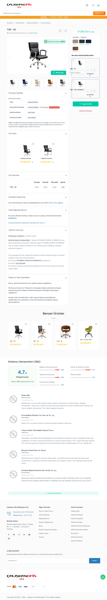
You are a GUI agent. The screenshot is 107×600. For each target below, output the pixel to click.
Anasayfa (10, 23)
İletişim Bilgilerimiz (46, 522)
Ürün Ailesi (37, 133)
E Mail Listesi (43, 533)
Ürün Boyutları (37, 175)
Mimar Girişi (53, 203)
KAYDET (94, 560)
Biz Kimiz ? (75, 533)
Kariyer (41, 537)
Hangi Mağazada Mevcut (37, 210)
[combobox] (77, 72)
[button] (87, 5)
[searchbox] (78, 72)
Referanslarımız (77, 537)
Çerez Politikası (76, 541)
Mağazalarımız (44, 519)
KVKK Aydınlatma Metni (79, 530)
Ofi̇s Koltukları (20, 23)
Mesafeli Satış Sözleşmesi (80, 526)
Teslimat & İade (76, 522)
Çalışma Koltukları (32, 23)
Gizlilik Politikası (77, 515)
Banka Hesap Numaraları (48, 530)
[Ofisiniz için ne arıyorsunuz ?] (47, 13)
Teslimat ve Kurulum (37, 230)
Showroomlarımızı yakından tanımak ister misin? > (26, 223)
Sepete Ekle (85, 103)
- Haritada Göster (32, 33)
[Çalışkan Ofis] (21, 577)
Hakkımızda (75, 511)
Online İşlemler (44, 515)
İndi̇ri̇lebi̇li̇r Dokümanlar (37, 197)
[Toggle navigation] (98, 5)
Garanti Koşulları (77, 519)
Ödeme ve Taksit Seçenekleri (37, 277)
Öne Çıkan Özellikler (37, 93)
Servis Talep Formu (46, 511)
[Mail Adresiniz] (47, 560)
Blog (40, 526)
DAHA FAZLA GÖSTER (53, 493)
